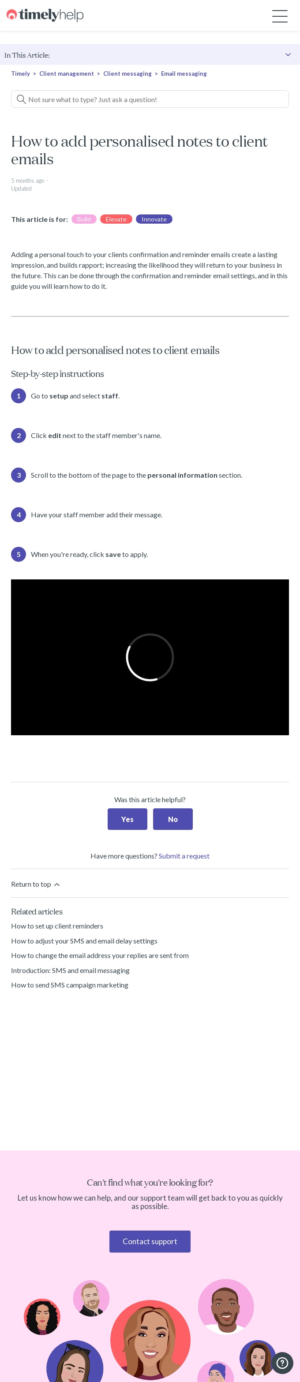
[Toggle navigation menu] (280, 15)
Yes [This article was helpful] (127, 819)
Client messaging (127, 73)
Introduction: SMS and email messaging (70, 970)
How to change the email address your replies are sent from (100, 955)
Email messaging (184, 73)
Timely (20, 73)
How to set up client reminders (57, 925)
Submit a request (184, 855)
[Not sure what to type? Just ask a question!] (150, 99)
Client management (66, 73)
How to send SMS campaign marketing (69, 984)
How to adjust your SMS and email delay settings (84, 940)
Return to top (36, 884)
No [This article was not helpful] (173, 819)
